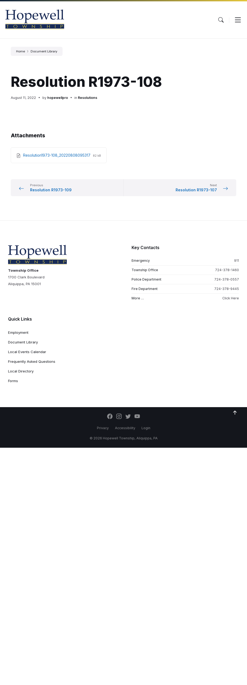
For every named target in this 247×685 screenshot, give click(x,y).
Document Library (44, 51)
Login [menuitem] (145, 428)
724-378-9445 (226, 289)
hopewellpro (57, 98)
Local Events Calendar (27, 352)
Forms (13, 381)
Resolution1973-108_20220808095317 (57, 155)
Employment (18, 332)
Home (20, 51)
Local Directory (21, 371)
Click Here (230, 298)
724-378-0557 (226, 279)
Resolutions (87, 98)
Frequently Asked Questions (31, 361)
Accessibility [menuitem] (125, 428)
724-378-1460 (227, 270)
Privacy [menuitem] (103, 428)
